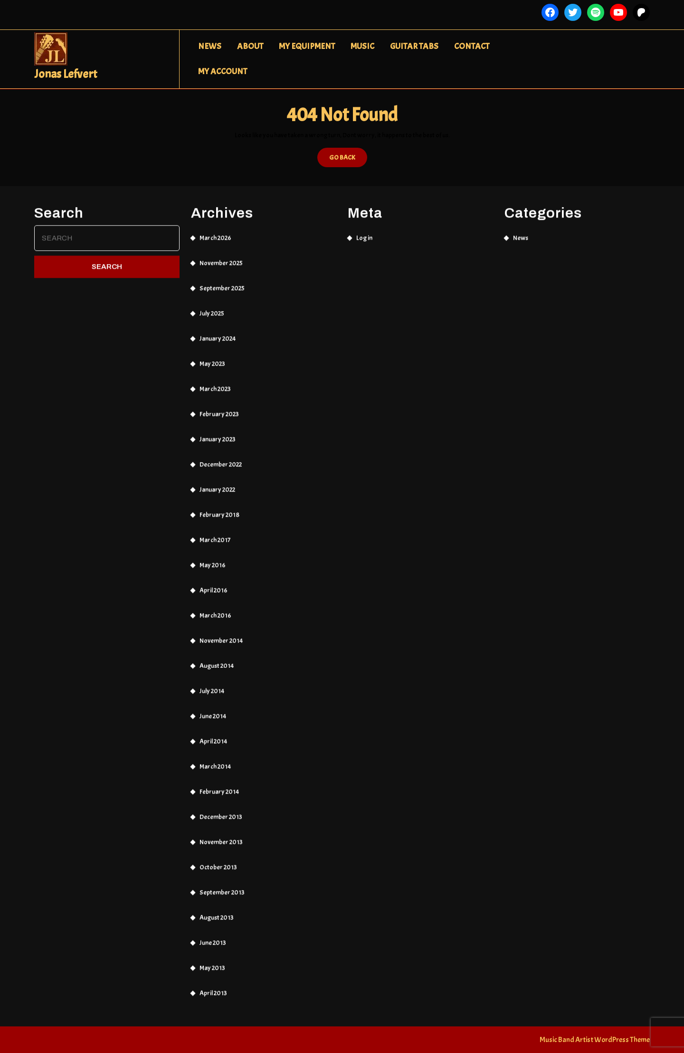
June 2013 (213, 935)
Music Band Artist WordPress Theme (595, 1039)
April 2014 (213, 734)
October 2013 (218, 860)
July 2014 (212, 684)
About (250, 46)
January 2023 (218, 432)
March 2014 (215, 759)
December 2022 (221, 457)
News (209, 46)
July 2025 (212, 306)
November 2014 (221, 633)
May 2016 (213, 558)
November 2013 (221, 835)
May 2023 (212, 356)
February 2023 (219, 407)
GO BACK (348, 159)
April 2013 (213, 986)
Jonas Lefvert (65, 74)
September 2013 (222, 885)
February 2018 (219, 507)
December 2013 (221, 810)
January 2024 (218, 331)
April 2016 (214, 583)
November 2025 (221, 256)
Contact (471, 46)
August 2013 (217, 910)
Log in (364, 231)
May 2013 (212, 961)
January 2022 (217, 482)
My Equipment (307, 46)
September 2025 (222, 281)
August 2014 (217, 659)
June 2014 (213, 709)
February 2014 (219, 784)
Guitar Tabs (414, 46)
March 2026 (215, 231)
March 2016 (215, 608)
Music (362, 46)
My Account (222, 71)
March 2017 (215, 533)
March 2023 (215, 382)
